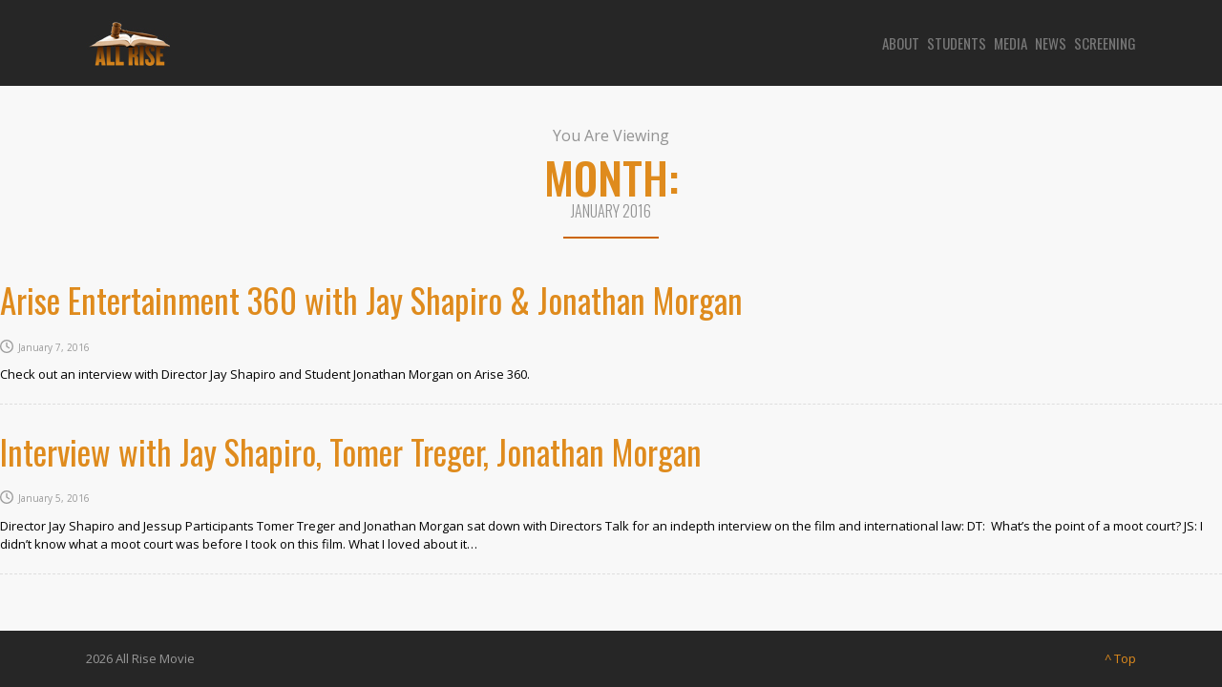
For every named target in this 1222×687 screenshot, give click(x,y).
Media (1010, 42)
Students (956, 42)
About (900, 42)
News (1050, 42)
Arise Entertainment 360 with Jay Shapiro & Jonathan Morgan (371, 299)
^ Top (1120, 658)
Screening (1105, 42)
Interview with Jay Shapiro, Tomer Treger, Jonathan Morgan (351, 451)
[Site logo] (128, 43)
